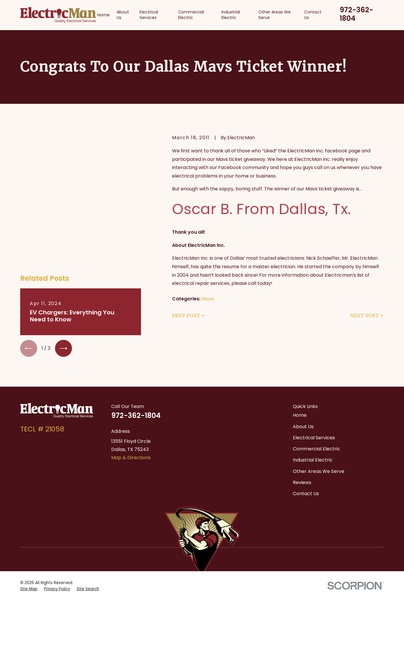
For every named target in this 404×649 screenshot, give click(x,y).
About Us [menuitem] (123, 15)
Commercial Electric (316, 411)
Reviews (302, 444)
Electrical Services (314, 400)
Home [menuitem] (103, 15)
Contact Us (306, 455)
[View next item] (63, 227)
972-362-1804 (356, 14)
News (208, 298)
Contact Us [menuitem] (313, 15)
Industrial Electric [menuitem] (230, 15)
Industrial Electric (313, 422)
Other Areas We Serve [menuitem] (274, 15)
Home (300, 377)
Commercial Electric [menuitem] (191, 15)
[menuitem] (28, 501)
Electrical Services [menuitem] (149, 15)
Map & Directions (131, 420)
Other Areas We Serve (318, 433)
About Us (303, 388)
